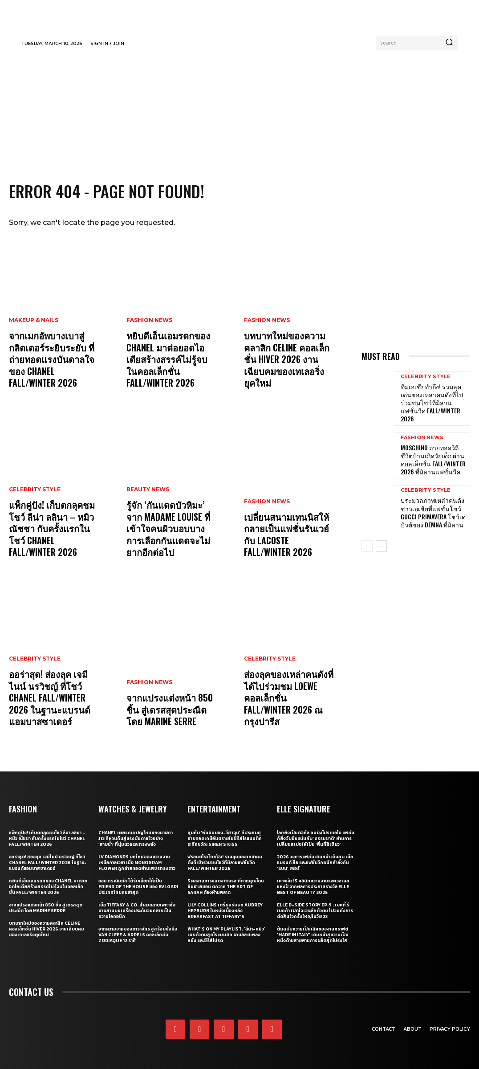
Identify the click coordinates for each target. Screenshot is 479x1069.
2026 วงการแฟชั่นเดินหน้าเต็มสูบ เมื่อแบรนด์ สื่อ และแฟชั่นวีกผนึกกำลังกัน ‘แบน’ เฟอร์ (315, 862)
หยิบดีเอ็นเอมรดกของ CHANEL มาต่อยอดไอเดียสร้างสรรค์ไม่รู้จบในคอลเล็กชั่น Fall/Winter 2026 (169, 367)
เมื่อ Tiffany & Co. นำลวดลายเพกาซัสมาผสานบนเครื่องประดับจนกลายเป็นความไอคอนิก (137, 911)
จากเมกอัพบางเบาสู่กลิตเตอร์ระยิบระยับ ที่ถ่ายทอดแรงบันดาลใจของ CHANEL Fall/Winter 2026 (52, 362)
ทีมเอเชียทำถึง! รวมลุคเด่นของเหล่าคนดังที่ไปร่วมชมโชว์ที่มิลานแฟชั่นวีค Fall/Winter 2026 (431, 397)
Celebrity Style (35, 507)
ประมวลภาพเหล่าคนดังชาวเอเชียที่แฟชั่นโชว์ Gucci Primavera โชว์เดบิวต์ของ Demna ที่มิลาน (432, 495)
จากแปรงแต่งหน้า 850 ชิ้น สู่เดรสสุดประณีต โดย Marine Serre (171, 711)
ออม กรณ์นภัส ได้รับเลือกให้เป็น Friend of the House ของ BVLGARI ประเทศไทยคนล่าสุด (138, 886)
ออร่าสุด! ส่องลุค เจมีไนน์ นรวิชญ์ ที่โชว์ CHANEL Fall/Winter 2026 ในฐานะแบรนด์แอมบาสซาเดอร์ (52, 700)
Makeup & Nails (33, 327)
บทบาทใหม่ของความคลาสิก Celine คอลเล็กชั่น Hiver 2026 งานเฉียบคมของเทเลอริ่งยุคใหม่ (288, 367)
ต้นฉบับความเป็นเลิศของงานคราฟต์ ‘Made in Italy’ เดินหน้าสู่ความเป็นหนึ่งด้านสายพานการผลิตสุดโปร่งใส (313, 935)
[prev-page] (367, 529)
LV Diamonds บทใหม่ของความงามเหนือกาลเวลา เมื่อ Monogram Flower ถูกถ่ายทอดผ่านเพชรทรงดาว (136, 862)
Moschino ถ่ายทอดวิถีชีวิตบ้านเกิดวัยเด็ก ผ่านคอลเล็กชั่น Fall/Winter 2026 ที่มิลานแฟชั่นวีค (432, 446)
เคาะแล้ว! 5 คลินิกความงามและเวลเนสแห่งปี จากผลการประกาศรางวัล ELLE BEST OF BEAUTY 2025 (313, 886)
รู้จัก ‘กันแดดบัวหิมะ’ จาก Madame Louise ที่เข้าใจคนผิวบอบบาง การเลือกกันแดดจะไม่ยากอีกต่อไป (170, 536)
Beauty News (147, 507)
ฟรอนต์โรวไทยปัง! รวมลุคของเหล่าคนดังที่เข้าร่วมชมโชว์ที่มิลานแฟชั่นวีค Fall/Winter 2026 (224, 862)
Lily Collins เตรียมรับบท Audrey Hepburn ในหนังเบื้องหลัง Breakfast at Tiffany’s (225, 911)
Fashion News (149, 337)
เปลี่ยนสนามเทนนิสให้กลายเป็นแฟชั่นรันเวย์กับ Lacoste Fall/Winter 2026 (286, 536)
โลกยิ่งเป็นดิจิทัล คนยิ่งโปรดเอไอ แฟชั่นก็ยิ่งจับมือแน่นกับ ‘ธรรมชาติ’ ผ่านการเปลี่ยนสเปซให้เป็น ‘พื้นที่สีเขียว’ (315, 838)
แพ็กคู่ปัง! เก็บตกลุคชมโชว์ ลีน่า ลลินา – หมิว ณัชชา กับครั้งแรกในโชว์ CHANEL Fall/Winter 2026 (53, 536)
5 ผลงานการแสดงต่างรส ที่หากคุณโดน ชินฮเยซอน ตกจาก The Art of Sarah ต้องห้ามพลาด (225, 886)
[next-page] (381, 529)
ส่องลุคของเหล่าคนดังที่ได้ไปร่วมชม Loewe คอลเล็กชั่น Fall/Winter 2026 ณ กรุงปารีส (289, 706)
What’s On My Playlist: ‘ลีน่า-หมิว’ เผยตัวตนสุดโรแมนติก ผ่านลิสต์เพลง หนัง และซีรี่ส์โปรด (226, 935)
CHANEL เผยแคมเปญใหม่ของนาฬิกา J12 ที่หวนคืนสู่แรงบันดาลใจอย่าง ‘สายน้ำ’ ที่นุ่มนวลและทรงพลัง (135, 838)
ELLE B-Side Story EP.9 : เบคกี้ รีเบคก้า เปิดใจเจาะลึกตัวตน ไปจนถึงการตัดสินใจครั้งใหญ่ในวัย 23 (315, 911)
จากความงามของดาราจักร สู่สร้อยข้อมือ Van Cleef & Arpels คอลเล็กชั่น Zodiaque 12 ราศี (137, 935)
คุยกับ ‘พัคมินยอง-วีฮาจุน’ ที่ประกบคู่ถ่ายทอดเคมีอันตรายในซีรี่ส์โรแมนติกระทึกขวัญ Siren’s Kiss (224, 838)
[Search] (449, 43)
